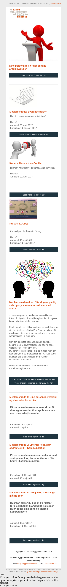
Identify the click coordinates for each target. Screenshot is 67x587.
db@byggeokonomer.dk (27, 564)
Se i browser (55, 3)
